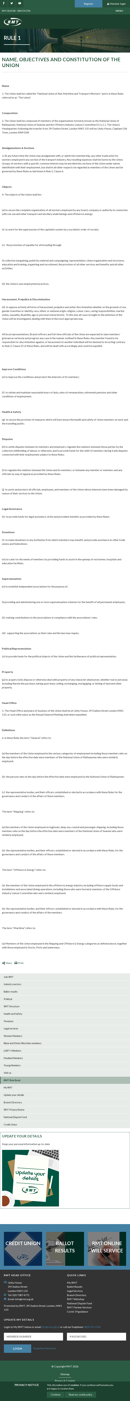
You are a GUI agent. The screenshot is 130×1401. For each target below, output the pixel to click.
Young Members (12, 1065)
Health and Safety (13, 1013)
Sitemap (65, 1374)
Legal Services (75, 1290)
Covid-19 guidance (77, 1311)
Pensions (8, 1021)
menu (119, 11)
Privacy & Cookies (65, 1380)
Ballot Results (65, 1246)
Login (17, 1348)
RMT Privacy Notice (14, 1109)
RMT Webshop (75, 1299)
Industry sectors (12, 984)
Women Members (13, 1036)
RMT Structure (12, 1006)
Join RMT (8, 977)
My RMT (8, 1087)
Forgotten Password (44, 1348)
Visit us (7, 1072)
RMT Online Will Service (107, 1246)
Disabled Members (13, 1058)
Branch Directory (13, 1102)
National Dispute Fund (15, 1117)
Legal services (11, 1028)
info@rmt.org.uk (24, 1299)
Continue (55, 1394)
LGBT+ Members (12, 1050)
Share (7, 962)
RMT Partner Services (79, 1307)
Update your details (14, 1095)
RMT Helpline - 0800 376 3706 (16, 11)
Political (8, 999)
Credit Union (10, 1124)
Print (19, 962)
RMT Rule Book (12, 1080)
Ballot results (11, 991)
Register (88, 3)
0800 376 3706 (92, 1326)
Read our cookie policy (80, 1394)
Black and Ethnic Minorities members (22, 1043)
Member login (116, 3)
